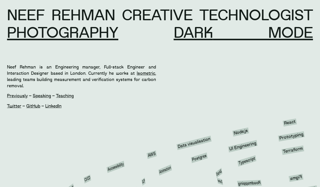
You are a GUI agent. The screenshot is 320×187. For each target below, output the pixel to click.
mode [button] (263, 33)
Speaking (42, 95)
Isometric (146, 73)
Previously (17, 95)
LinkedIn (53, 106)
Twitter (14, 106)
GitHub (33, 106)
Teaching (65, 95)
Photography (62, 33)
